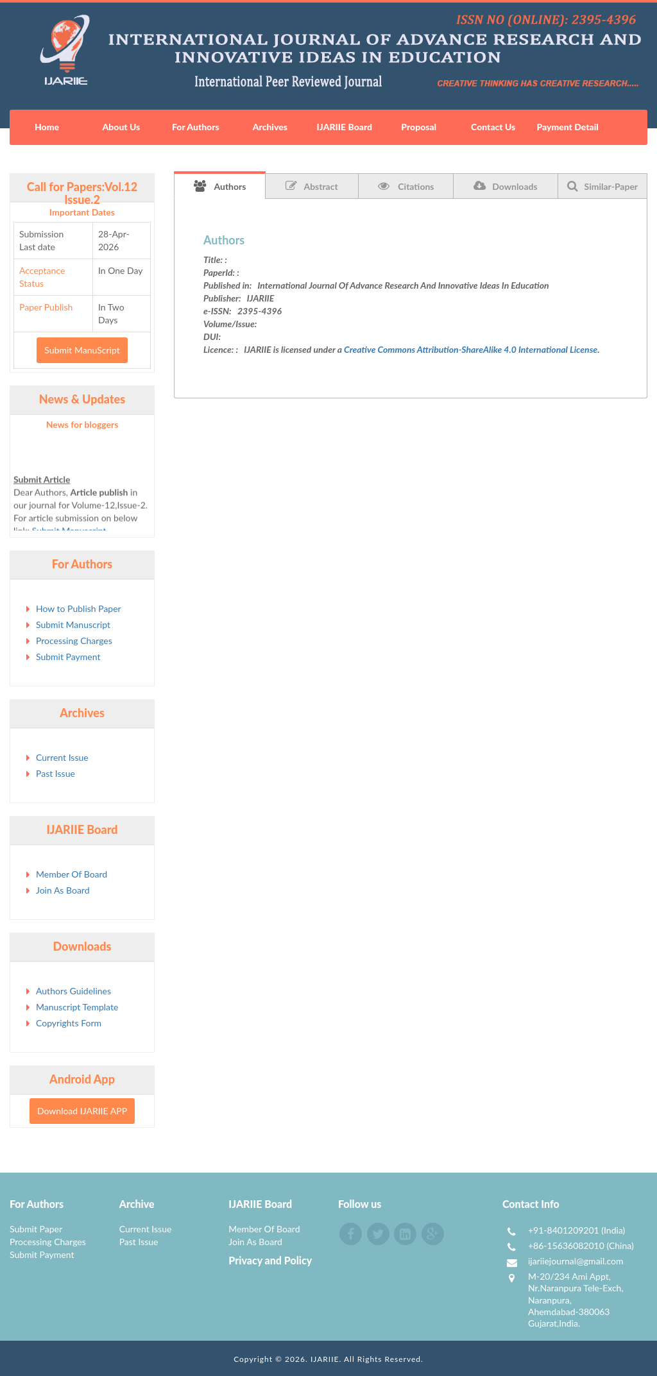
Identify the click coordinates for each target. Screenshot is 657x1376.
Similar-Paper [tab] (602, 186)
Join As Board (63, 890)
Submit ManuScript (81, 349)
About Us (122, 126)
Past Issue (55, 773)
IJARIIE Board (344, 126)
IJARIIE (325, 1359)
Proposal (418, 126)
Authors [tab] (220, 186)
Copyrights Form (68, 1022)
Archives (270, 126)
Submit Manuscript (73, 624)
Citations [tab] (406, 186)
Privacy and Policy (270, 1260)
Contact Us (493, 126)
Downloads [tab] (505, 186)
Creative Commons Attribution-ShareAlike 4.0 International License (470, 349)
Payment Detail (567, 126)
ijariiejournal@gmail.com (576, 1260)
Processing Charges (74, 640)
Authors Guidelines (73, 990)
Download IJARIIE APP (82, 1110)
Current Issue (62, 757)
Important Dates (82, 212)
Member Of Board (71, 874)
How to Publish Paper (78, 608)
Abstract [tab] (311, 186)
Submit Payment (68, 656)
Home (47, 126)
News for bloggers (82, 424)
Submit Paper (36, 1228)
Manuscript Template (77, 1006)
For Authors (195, 126)
